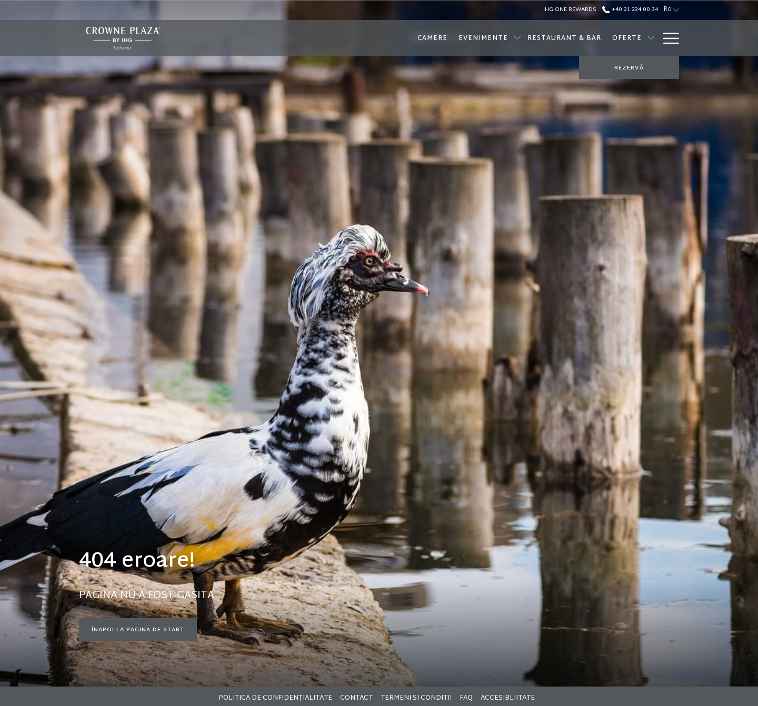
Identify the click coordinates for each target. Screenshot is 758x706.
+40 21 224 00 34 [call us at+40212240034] (630, 9)
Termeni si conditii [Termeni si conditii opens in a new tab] (417, 698)
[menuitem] (276, 698)
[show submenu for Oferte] (583, 38)
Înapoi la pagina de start (138, 629)
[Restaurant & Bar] (496, 38)
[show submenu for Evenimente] (449, 38)
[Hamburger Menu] (667, 38)
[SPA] (600, 38)
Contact (356, 698)
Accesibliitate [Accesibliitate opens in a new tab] (509, 698)
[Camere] (364, 38)
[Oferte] (558, 38)
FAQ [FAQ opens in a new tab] (467, 698)
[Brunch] (634, 38)
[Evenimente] (415, 38)
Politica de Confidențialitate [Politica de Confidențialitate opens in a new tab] (276, 698)
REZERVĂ (629, 68)
